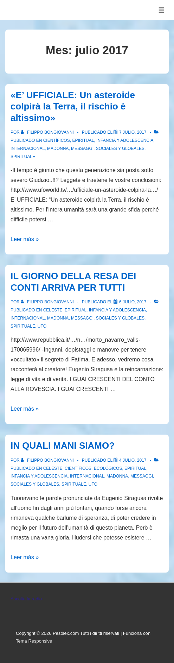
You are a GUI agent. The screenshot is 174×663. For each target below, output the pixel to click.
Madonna (58, 148)
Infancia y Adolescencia (124, 140)
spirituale (23, 156)
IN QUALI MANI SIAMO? (63, 445)
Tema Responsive (34, 641)
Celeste (53, 310)
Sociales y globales (120, 148)
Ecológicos (108, 468)
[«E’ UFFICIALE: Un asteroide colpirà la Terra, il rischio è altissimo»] (132, 132)
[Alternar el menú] (161, 10)
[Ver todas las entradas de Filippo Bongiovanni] (48, 132)
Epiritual (83, 140)
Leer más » (25, 239)
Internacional (28, 148)
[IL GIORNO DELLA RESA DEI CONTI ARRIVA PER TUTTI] (132, 301)
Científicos (56, 140)
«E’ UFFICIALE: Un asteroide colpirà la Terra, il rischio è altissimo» (73, 106)
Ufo (42, 326)
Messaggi (82, 148)
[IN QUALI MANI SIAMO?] (132, 460)
